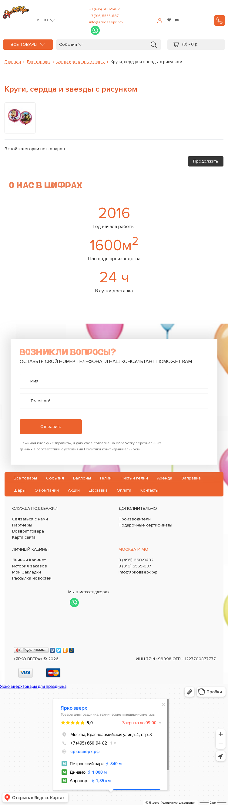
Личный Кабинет (29, 560)
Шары (19, 490)
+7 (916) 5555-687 (104, 16)
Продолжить (205, 161)
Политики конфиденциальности (112, 449)
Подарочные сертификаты (145, 525)
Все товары (24, 44)
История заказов (29, 566)
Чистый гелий (134, 478)
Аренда (164, 478)
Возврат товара (28, 531)
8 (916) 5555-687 (135, 566)
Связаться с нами (30, 519)
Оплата (124, 490)
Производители (135, 519)
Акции (74, 490)
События (68, 44)
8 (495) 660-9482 (136, 560)
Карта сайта (23, 537)
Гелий (106, 478)
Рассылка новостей (32, 578)
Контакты (149, 490)
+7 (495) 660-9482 (104, 9)
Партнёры (22, 525)
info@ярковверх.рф (106, 22)
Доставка (98, 490)
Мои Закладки (26, 572)
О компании (47, 490)
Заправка (191, 478)
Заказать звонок (219, 20)
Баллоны (82, 478)
